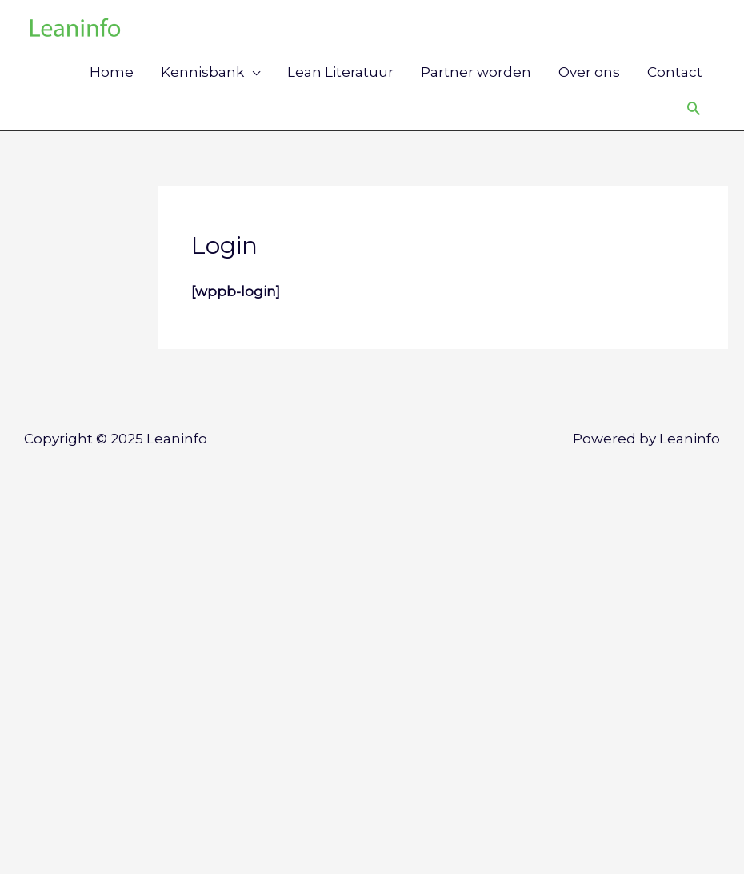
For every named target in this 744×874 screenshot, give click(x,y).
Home (112, 72)
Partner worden (476, 72)
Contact (674, 72)
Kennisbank (202, 72)
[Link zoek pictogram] (693, 108)
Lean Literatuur (340, 72)
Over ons (589, 72)
